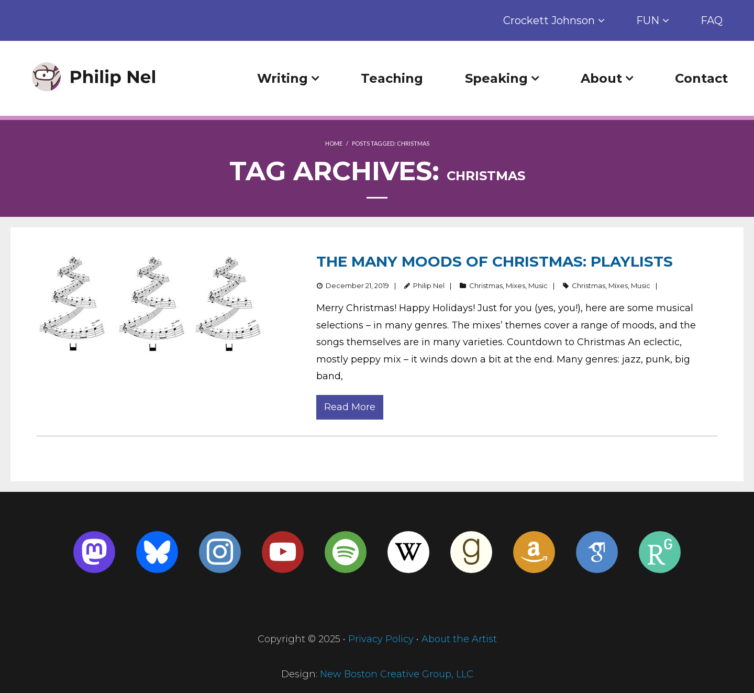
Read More (349, 407)
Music (538, 285)
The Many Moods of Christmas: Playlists (494, 261)
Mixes (515, 285)
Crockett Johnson (549, 20)
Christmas (486, 285)
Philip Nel (429, 285)
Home (333, 143)
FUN (647, 20)
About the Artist (459, 639)
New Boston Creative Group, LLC (396, 674)
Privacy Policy (381, 639)
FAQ (712, 20)
